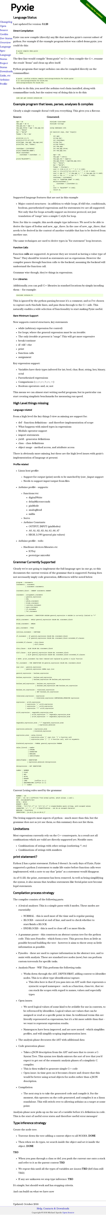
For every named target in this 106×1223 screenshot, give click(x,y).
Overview (5, 42)
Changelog (6, 22)
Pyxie (22, 7)
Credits (4, 34)
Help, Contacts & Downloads (53, 1208)
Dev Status (6, 38)
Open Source (68, 1213)
